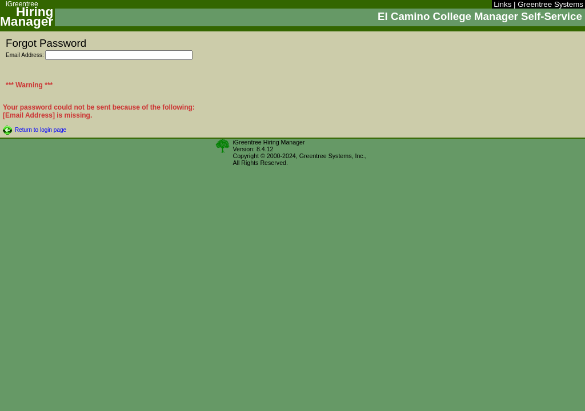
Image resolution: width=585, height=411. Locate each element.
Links (502, 4)
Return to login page (40, 130)
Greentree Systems (550, 4)
